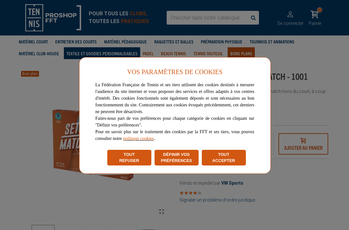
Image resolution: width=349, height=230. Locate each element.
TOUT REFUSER (129, 157)
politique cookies (138, 138)
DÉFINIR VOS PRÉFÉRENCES (176, 157)
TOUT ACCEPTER (223, 157)
